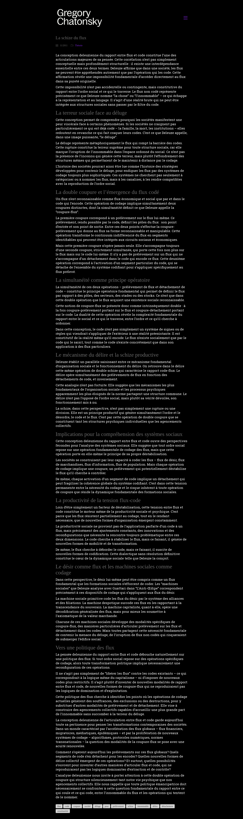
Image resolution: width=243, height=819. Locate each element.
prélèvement (118, 806)
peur (107, 806)
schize (130, 806)
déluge (98, 806)
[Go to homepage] (80, 18)
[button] (186, 17)
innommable (142, 806)
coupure (76, 806)
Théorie (79, 45)
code (67, 806)
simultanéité (62, 811)
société (87, 806)
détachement (167, 806)
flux (59, 806)
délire (155, 806)
